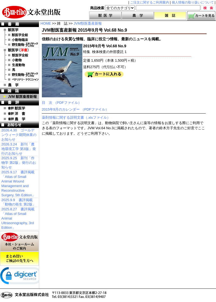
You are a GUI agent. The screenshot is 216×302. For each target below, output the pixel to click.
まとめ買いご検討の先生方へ (19, 259)
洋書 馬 (19, 69)
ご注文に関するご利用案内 (149, 2)
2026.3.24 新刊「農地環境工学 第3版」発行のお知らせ (18, 148)
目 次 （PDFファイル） (62, 103)
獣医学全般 (19, 34)
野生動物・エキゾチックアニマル (19, 44)
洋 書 (19, 50)
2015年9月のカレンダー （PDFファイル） (75, 109)
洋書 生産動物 (19, 64)
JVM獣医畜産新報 (88, 23)
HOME (45, 23)
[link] (21, 277)
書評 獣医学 (19, 108)
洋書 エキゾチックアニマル (19, 74)
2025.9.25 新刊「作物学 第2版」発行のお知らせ (18, 162)
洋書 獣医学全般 (19, 55)
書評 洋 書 (19, 113)
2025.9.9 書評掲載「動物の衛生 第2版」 (18, 202)
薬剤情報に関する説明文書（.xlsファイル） (76, 117)
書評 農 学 (19, 119)
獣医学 (105, 16)
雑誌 (170, 16)
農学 (138, 16)
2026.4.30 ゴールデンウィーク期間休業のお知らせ (18, 134)
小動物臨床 (19, 39)
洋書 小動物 (19, 60)
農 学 (19, 85)
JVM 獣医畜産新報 (19, 96)
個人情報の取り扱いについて (193, 2)
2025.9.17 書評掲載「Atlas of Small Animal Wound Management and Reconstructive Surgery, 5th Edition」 (18, 183)
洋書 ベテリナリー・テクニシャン (19, 79)
